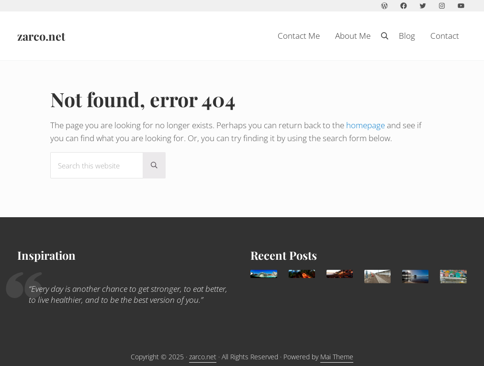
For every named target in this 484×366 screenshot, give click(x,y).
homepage (365, 125)
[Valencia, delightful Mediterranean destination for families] (263, 274)
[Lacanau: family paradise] (415, 276)
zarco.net (41, 36)
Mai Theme (336, 356)
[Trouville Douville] (377, 276)
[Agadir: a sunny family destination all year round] (339, 274)
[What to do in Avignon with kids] (302, 274)
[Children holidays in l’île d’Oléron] (453, 276)
